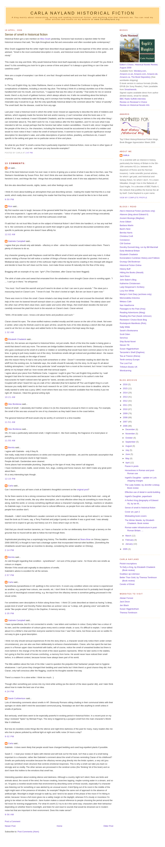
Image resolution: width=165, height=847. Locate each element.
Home (59, 826)
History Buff (125, 269)
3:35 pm (9, 613)
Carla (10, 485)
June (127, 454)
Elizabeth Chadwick (17, 339)
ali (9, 168)
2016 (125, 384)
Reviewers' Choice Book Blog (133, 320)
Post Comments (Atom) (28, 831)
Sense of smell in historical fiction (26, 34)
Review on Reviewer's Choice (133, 102)
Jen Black (124, 605)
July (127, 450)
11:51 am (10, 422)
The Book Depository (140, 77)
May (127, 458)
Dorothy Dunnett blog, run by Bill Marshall (139, 247)
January (129, 544)
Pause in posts (131, 466)
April (127, 462)
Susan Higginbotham (129, 349)
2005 (125, 549)
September (130, 442)
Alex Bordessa (14, 404)
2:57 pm (9, 575)
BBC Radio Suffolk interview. (133, 99)
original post (82, 489)
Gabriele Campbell (16, 241)
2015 (125, 388)
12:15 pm (10, 479)
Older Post (108, 826)
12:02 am (10, 234)
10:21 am (10, 397)
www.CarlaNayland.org (107, 19)
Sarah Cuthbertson (16, 698)
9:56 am (9, 814)
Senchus (124, 338)
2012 (125, 401)
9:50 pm (9, 199)
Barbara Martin (126, 225)
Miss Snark (45, 39)
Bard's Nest (125, 229)
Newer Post (10, 826)
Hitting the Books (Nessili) (131, 272)
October (129, 438)
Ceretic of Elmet (127, 584)
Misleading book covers (135, 516)
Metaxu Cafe (125, 301)
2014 (125, 392)
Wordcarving (125, 370)
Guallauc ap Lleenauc (130, 574)
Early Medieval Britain (130, 250)
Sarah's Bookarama (129, 330)
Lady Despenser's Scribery (132, 287)
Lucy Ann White (127, 290)
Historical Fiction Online (130, 265)
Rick (10, 206)
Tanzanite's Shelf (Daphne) (132, 352)
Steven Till (124, 345)
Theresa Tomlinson (128, 612)
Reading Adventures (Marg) (132, 312)
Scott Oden (125, 334)
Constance (125, 240)
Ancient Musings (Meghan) (132, 218)
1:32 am (9, 332)
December (130, 429)
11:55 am (10, 440)
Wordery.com (140, 71)
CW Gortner (125, 243)
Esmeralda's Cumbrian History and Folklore (140, 258)
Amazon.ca (125, 77)
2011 (125, 405)
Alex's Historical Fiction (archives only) (137, 211)
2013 (125, 397)
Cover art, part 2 (132, 512)
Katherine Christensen (130, 283)
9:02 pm (9, 736)
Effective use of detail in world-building (142, 492)
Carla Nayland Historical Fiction (82, 13)
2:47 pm (29, 153)
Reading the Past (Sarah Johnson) (135, 316)
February (129, 540)
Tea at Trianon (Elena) (130, 356)
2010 (125, 409)
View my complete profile (133, 198)
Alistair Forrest (126, 598)
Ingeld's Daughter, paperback (138, 496)
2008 (125, 417)
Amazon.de (152, 74)
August (128, 446)
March (128, 535)
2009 (125, 413)
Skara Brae (85, 539)
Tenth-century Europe (130, 359)
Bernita (11, 447)
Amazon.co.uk (126, 74)
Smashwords (130, 89)
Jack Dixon (125, 276)
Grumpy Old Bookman (130, 261)
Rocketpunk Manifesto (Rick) (133, 323)
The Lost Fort (126, 363)
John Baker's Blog (128, 280)
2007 (125, 421)
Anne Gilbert (125, 221)
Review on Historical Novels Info (134, 105)
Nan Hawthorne (127, 305)
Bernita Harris (126, 232)
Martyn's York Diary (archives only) (136, 294)
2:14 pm (9, 550)
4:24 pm (9, 691)
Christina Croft (126, 236)
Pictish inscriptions (128, 563)
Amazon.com (140, 74)
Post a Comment (12, 821)
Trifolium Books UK (128, 367)
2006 (125, 426)
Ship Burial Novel (128, 341)
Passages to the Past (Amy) (132, 309)
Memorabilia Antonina (130, 298)
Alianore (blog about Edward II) (134, 214)
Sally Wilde (125, 327)
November (130, 433)
